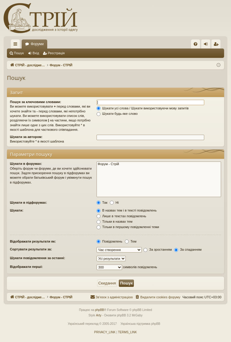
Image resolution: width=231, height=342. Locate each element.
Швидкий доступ (16, 45)
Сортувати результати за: (31, 249)
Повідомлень (109, 241)
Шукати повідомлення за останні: (37, 258)
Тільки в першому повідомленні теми (128, 227)
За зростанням (157, 249)
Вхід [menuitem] (207, 45)
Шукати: (16, 210)
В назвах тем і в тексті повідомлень (127, 210)
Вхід (35, 53)
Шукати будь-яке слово (117, 113)
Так (102, 202)
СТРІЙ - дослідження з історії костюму (57, 44)
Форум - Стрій (158, 164)
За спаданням (188, 249)
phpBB (99, 310)
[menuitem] (195, 44)
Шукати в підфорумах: (28, 202)
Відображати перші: (26, 266)
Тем (131, 241)
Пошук (19, 53)
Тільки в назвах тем (114, 221)
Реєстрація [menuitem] (217, 45)
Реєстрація (56, 53)
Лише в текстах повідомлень (121, 216)
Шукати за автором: (26, 137)
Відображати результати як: (33, 241)
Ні (114, 202)
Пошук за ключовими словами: (35, 102)
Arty (98, 315)
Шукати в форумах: (26, 163)
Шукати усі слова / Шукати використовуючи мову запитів (143, 108)
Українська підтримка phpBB (140, 324)
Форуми (110, 44)
